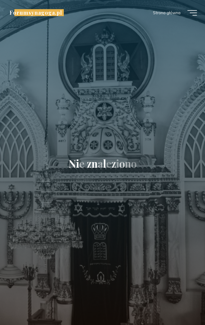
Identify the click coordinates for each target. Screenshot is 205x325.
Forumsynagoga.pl (36, 12)
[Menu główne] (192, 13)
